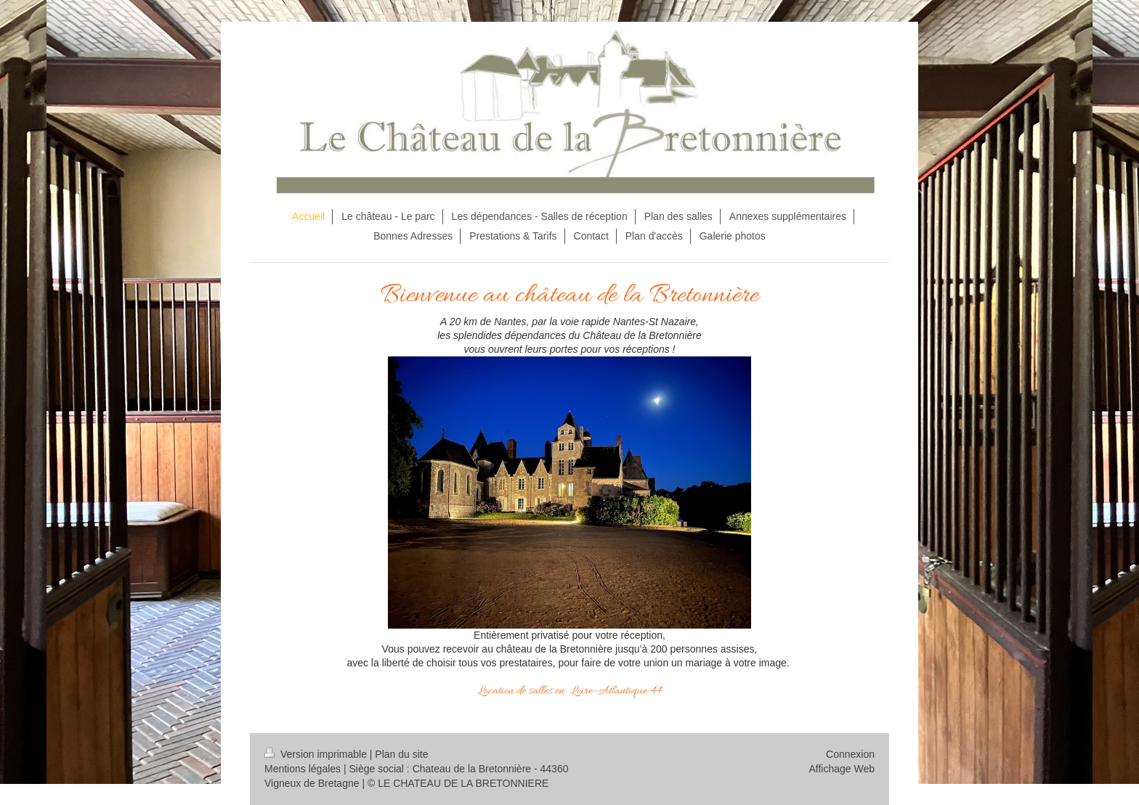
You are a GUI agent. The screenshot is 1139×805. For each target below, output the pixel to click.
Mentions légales (302, 769)
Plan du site (401, 754)
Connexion (850, 754)
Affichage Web (841, 769)
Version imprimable (317, 754)
